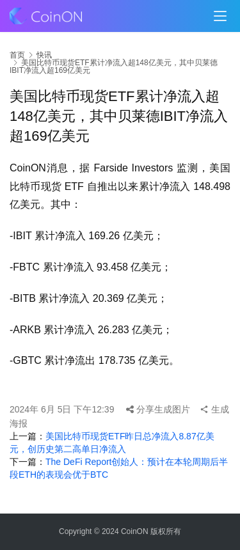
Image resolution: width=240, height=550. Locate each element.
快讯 (44, 55)
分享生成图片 (158, 409)
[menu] (220, 16)
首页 (17, 55)
